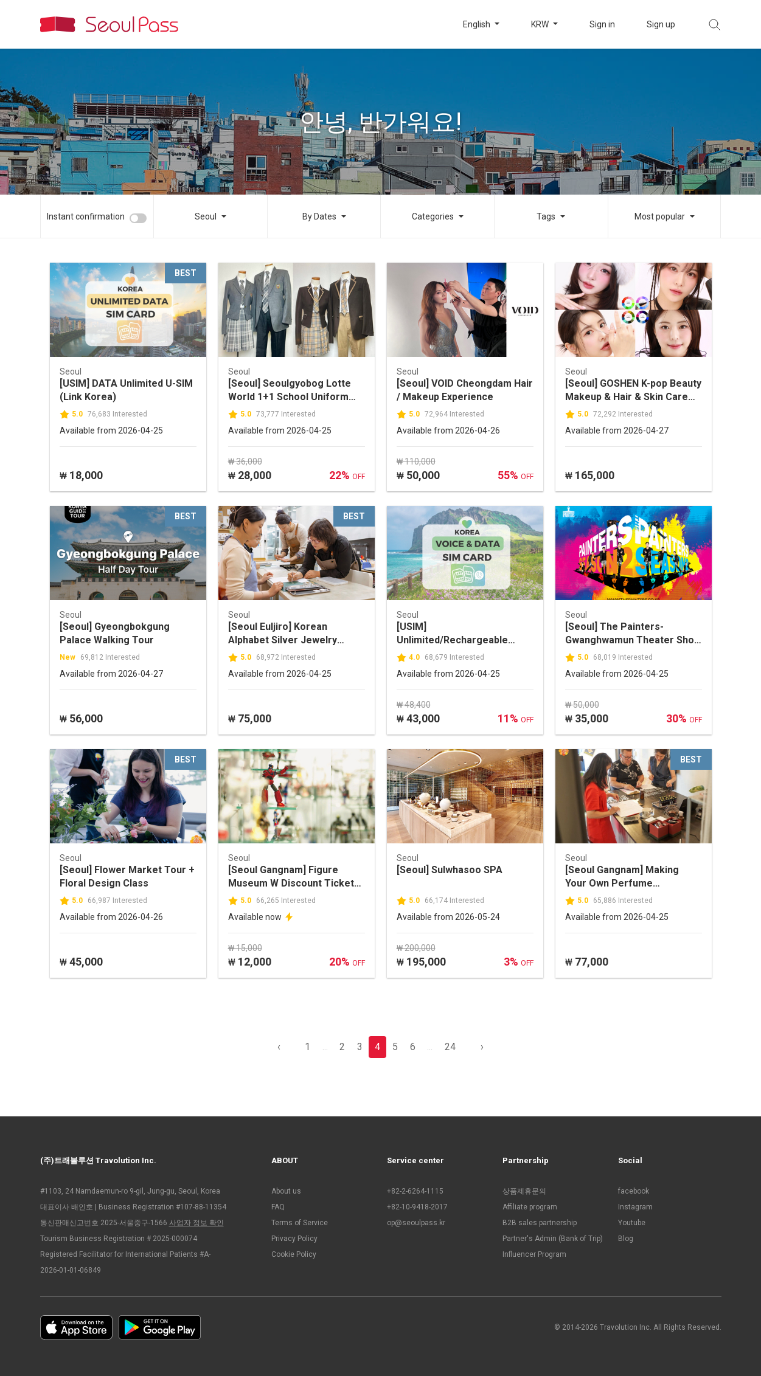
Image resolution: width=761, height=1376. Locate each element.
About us (286, 1191)
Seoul (206, 216)
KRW (541, 24)
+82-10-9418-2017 (417, 1207)
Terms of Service (299, 1223)
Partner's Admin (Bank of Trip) (552, 1238)
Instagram (635, 1207)
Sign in (602, 24)
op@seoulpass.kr (416, 1223)
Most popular (659, 216)
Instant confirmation (86, 216)
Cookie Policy (293, 1254)
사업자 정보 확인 (196, 1223)
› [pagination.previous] (482, 1047)
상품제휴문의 (524, 1191)
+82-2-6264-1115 (415, 1191)
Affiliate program (529, 1207)
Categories (433, 216)
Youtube (631, 1223)
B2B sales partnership (539, 1223)
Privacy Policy (294, 1238)
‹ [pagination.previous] (278, 1047)
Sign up (661, 24)
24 (450, 1047)
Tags (546, 216)
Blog (625, 1238)
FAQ (278, 1207)
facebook (633, 1191)
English (477, 24)
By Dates (319, 216)
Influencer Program (534, 1254)
